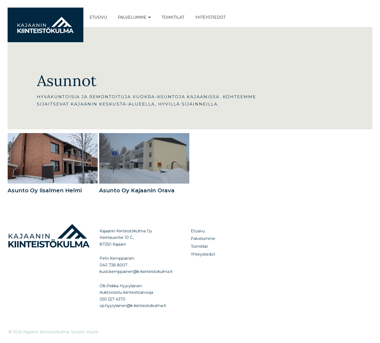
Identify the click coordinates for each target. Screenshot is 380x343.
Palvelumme (132, 17)
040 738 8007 (113, 265)
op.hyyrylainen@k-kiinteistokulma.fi (133, 305)
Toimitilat (173, 17)
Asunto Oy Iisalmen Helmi (45, 190)
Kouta (92, 331)
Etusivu (98, 17)
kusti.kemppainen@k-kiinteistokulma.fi (136, 271)
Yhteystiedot (210, 17)
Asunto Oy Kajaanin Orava (137, 190)
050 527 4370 (112, 299)
